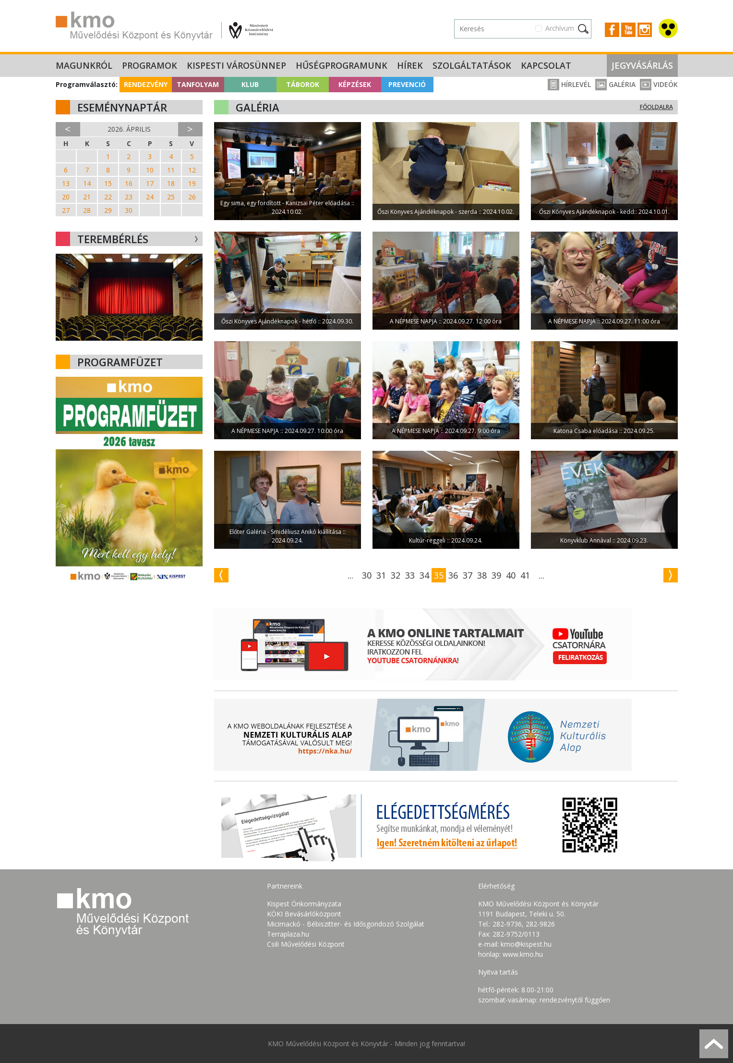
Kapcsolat (546, 65)
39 (496, 575)
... (350, 575)
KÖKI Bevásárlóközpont (304, 913)
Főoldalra (656, 107)
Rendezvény (146, 84)
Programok (149, 65)
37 (467, 575)
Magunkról (84, 65)
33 (410, 575)
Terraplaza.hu (288, 934)
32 (395, 575)
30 (367, 575)
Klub (250, 84)
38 (482, 575)
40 (511, 575)
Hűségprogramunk (341, 65)
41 (525, 575)
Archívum (559, 28)
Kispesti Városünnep (236, 65)
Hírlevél (569, 84)
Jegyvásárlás (642, 65)
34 (424, 575)
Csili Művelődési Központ (306, 944)
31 (381, 575)
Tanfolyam (198, 84)
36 (453, 575)
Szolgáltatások (472, 65)
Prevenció (407, 84)
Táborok (302, 84)
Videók (659, 84)
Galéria (615, 84)
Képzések (354, 84)
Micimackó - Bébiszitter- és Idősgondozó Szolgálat (345, 923)
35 (439, 575)
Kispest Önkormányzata (304, 903)
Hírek (410, 65)
